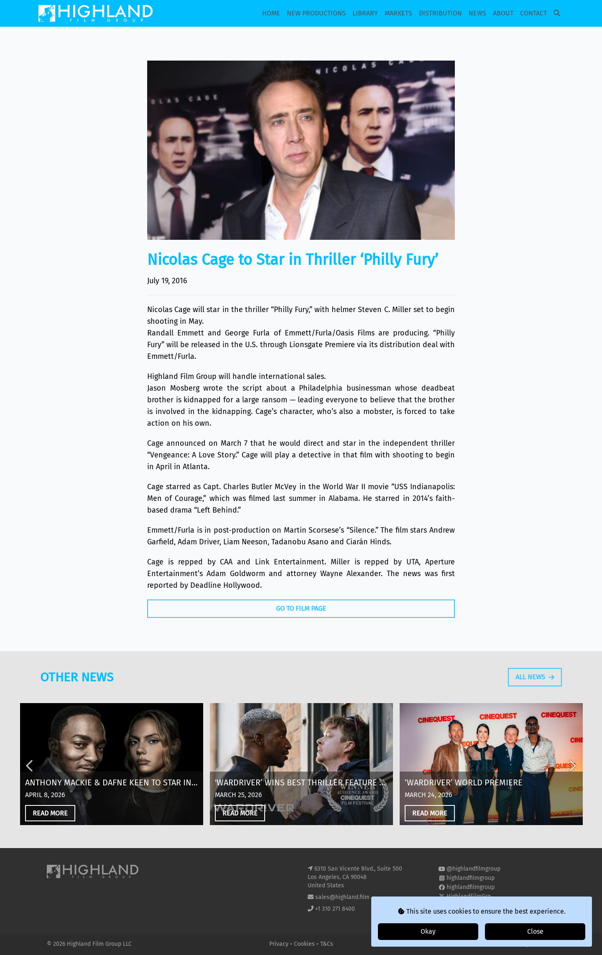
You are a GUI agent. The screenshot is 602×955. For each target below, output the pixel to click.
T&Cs (326, 943)
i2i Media (543, 943)
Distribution (440, 13)
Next (572, 783)
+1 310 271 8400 (335, 908)
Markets (398, 13)
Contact (533, 13)
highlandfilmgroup (470, 877)
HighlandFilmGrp (468, 896)
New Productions (316, 13)
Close (535, 931)
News (477, 13)
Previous (30, 783)
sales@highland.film (342, 897)
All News (534, 695)
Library (365, 13)
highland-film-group (473, 905)
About (503, 13)
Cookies (305, 943)
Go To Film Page (301, 608)
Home (271, 13)
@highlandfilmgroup (473, 868)
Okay (428, 931)
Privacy (279, 943)
